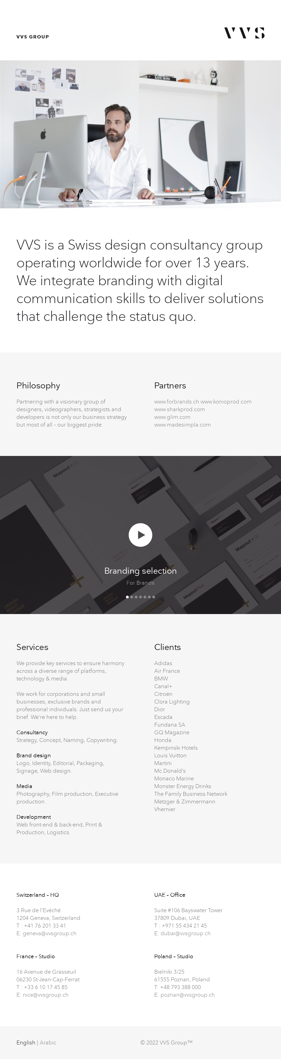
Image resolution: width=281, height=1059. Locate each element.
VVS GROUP (32, 37)
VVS (244, 32)
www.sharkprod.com (179, 409)
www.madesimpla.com (182, 424)
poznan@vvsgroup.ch (188, 994)
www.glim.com (172, 416)
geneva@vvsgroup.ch (50, 933)
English (25, 1042)
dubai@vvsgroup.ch (186, 933)
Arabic (48, 1042)
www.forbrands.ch (176, 401)
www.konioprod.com (226, 401)
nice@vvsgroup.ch (46, 994)
